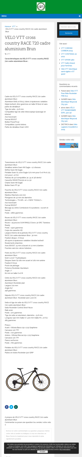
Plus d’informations (64, 449)
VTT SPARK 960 (67, 60)
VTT (8, 54)
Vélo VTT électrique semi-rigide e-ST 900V (69, 71)
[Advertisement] (28, 79)
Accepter (42, 451)
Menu (4, 16)
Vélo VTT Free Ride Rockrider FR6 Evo (69, 93)
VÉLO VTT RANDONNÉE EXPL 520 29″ (68, 110)
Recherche (68, 33)
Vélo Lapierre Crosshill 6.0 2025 (69, 127)
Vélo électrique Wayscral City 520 (69, 101)
